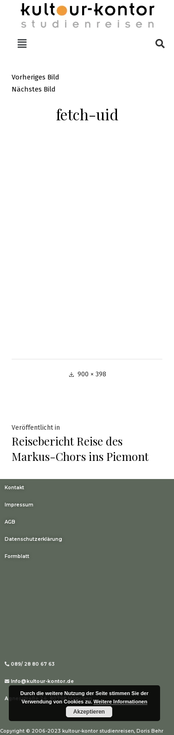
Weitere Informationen (121, 701)
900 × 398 (91, 374)
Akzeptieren (89, 712)
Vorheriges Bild (35, 77)
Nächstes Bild (34, 89)
